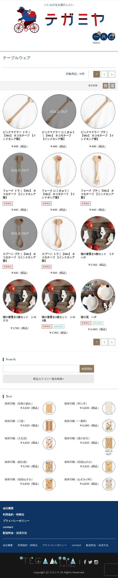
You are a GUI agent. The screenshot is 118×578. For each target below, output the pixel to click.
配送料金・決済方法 (15, 532)
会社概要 (8, 508)
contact (8, 527)
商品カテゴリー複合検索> (48, 378)
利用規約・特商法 (13, 514)
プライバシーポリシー (16, 520)
